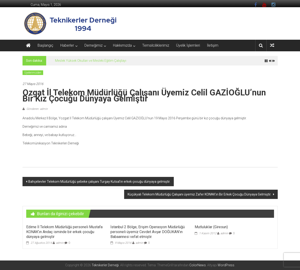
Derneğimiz (93, 45)
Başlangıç (45, 45)
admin (60, 242)
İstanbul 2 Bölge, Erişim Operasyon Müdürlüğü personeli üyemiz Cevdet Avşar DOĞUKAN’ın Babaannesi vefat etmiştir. (147, 232)
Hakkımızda (122, 45)
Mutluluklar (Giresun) (211, 227)
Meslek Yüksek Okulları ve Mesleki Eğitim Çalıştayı (90, 60)
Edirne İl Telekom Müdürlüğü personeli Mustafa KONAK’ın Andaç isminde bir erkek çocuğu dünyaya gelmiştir (64, 232)
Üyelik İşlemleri (188, 45)
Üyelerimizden (32, 72)
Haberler (67, 45)
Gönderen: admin (37, 109)
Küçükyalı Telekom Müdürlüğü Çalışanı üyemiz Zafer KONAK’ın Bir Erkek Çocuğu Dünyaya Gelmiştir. (200, 194)
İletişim (212, 45)
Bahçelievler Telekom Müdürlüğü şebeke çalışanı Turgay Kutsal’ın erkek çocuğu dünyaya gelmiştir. (99, 181)
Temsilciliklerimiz (155, 45)
